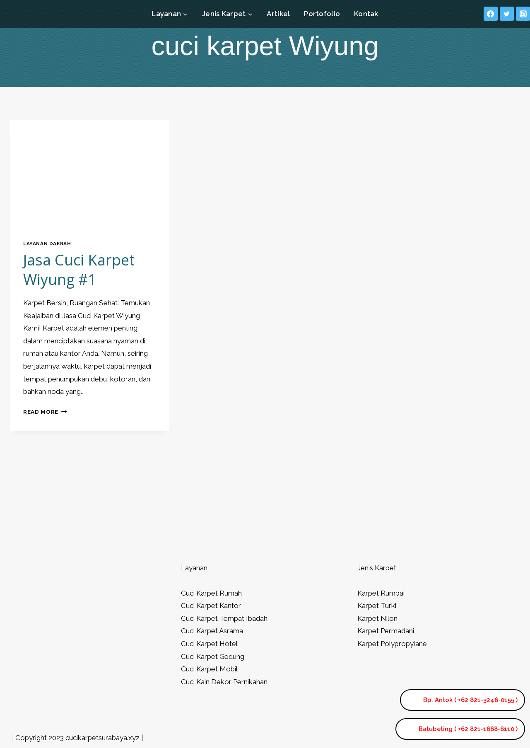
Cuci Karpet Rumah (211, 593)
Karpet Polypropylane (392, 643)
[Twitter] (507, 14)
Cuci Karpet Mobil (209, 669)
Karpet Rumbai (381, 593)
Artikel (278, 14)
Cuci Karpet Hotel (209, 643)
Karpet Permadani (385, 631)
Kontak (366, 14)
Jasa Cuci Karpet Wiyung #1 (79, 270)
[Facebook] (491, 14)
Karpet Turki (376, 605)
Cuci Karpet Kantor (211, 605)
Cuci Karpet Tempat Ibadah (224, 618)
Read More (45, 411)
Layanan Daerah (47, 243)
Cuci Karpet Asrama (212, 631)
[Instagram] (523, 14)
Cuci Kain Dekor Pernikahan (224, 682)
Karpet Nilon (377, 618)
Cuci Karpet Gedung (212, 656)
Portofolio (322, 14)
